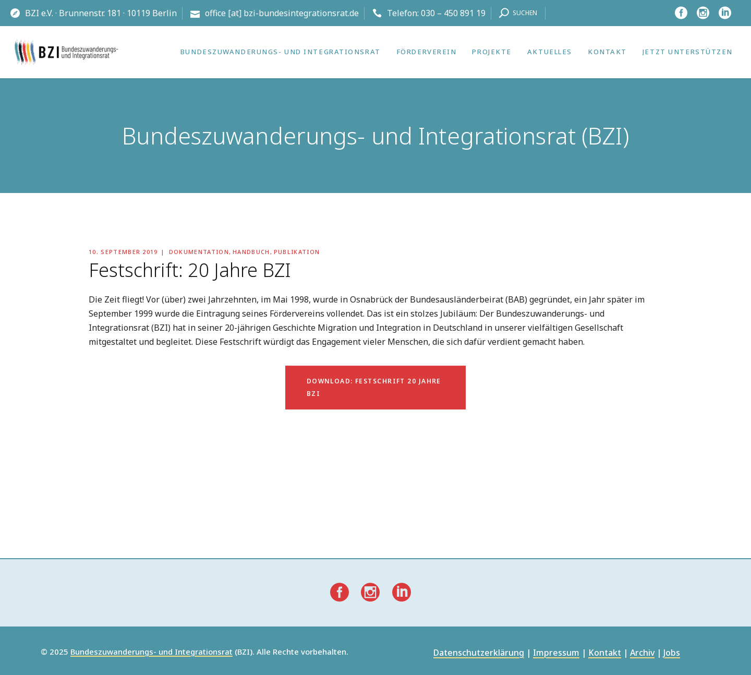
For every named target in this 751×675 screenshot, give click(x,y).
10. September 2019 (123, 252)
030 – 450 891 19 (453, 13)
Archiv (642, 653)
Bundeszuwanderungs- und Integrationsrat (151, 652)
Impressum (556, 653)
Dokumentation (199, 252)
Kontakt (604, 653)
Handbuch (251, 252)
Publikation (297, 252)
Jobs (671, 653)
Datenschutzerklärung (478, 653)
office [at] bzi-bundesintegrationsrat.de (282, 13)
